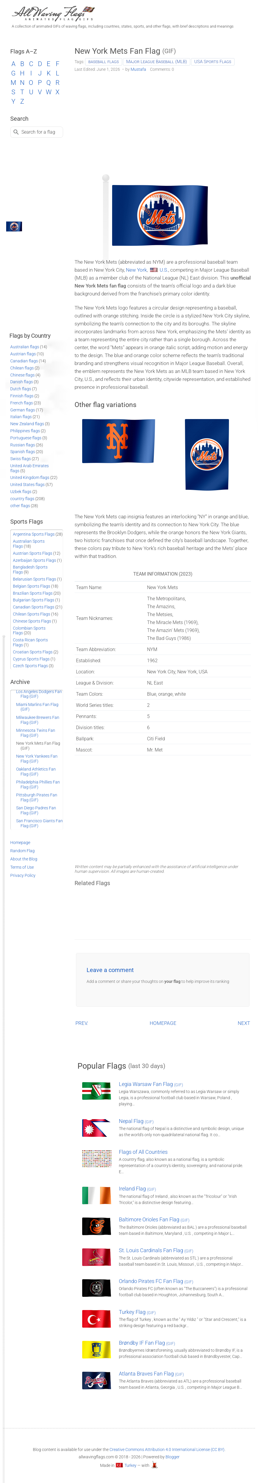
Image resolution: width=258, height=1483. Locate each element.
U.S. (164, 270)
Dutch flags (20, 388)
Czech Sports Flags (30, 665)
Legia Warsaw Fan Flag (151, 1084)
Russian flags (22, 445)
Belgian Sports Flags (31, 586)
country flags (22, 498)
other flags (20, 505)
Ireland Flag (137, 1189)
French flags (21, 403)
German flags (22, 410)
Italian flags (21, 416)
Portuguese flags (25, 438)
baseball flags (103, 61)
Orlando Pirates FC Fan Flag (156, 1281)
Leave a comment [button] (110, 969)
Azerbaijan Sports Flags (34, 560)
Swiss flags (20, 458)
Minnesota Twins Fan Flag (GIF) (35, 733)
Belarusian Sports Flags (34, 579)
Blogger (173, 1457)
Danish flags (21, 381)
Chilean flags (22, 368)
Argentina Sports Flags (34, 534)
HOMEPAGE (163, 1023)
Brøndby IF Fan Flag (147, 1343)
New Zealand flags (27, 423)
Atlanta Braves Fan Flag (151, 1374)
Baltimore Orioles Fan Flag (154, 1219)
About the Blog (23, 859)
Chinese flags (22, 375)
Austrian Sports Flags (32, 553)
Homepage (20, 842)
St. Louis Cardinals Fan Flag (156, 1250)
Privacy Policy (23, 875)
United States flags (27, 484)
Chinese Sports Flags (32, 621)
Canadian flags (24, 361)
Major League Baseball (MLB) (156, 61)
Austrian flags (23, 354)
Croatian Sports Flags (33, 652)
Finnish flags (21, 396)
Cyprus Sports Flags (31, 659)
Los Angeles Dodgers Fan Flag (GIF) (39, 694)
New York (136, 270)
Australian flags (24, 346)
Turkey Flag (137, 1312)
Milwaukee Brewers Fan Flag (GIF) (37, 720)
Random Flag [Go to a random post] (22, 850)
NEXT (244, 1023)
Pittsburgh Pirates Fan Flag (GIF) (36, 797)
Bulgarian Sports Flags (33, 600)
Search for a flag (38, 132)
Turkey (130, 1465)
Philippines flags (25, 430)
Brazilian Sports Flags (33, 593)
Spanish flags (22, 451)
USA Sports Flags (212, 61)
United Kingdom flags (29, 477)
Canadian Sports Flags (33, 607)
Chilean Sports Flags (31, 614)
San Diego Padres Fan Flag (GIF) (36, 810)
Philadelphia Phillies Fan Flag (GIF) (38, 784)
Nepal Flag (136, 1121)
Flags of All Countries (143, 1152)
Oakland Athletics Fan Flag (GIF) (36, 771)
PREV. (81, 1023)
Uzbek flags (20, 491)
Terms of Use (22, 867)
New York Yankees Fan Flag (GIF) (37, 759)
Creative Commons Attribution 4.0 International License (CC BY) (167, 1449)
